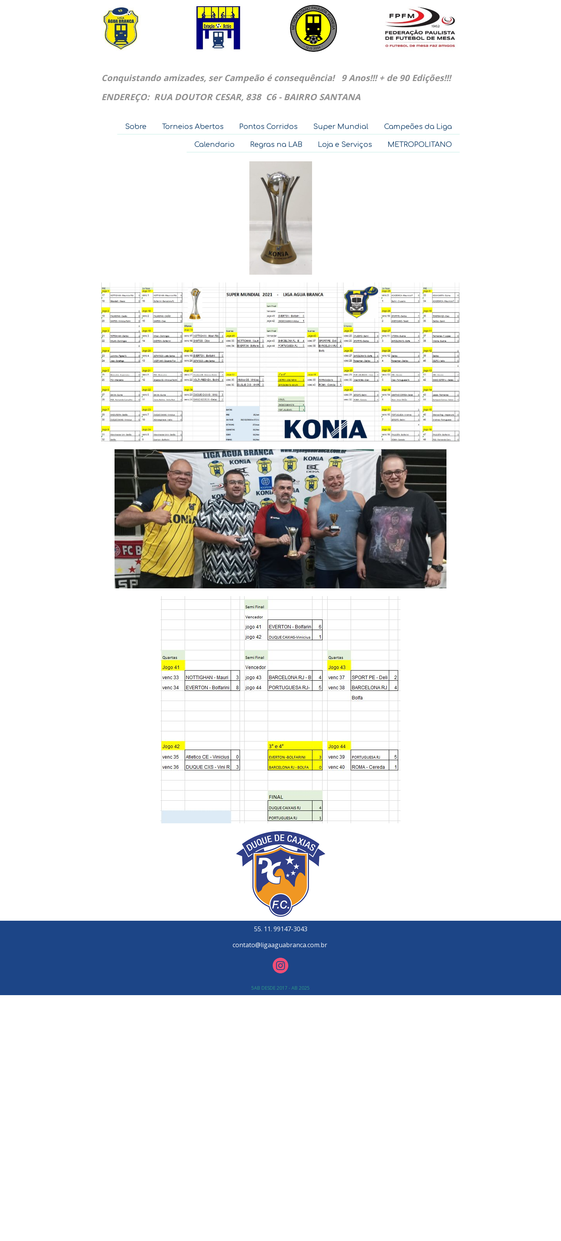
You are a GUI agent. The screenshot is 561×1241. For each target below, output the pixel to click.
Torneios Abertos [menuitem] (193, 127)
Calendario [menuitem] (214, 144)
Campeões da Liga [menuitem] (418, 127)
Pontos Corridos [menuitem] (268, 127)
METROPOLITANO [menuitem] (420, 144)
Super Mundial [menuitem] (341, 127)
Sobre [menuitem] (135, 127)
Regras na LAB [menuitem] (276, 144)
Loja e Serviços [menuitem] (345, 144)
